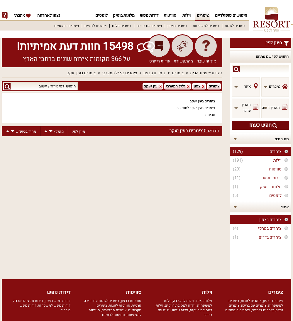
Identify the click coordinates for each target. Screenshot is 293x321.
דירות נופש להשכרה (28, 300)
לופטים (99, 15)
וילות (186, 15)
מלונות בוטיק (122, 15)
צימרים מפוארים (114, 310)
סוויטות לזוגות (119, 305)
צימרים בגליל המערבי (119, 73)
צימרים (203, 15)
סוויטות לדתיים (113, 314)
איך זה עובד (206, 61)
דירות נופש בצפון (57, 300)
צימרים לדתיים (95, 25)
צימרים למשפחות (206, 25)
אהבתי (22, 15)
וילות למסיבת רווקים (180, 305)
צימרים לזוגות (235, 25)
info (5, 15)
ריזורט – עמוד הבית (206, 73)
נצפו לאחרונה (48, 15)
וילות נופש (180, 310)
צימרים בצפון (177, 25)
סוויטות (170, 15)
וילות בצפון (203, 300)
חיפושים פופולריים (231, 15)
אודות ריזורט (159, 61)
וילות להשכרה (183, 300)
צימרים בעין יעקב (81, 73)
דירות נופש (148, 15)
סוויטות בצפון (131, 300)
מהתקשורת (183, 61)
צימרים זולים (121, 25)
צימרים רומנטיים (66, 25)
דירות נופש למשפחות (54, 305)
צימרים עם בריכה (149, 25)
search (236, 69)
